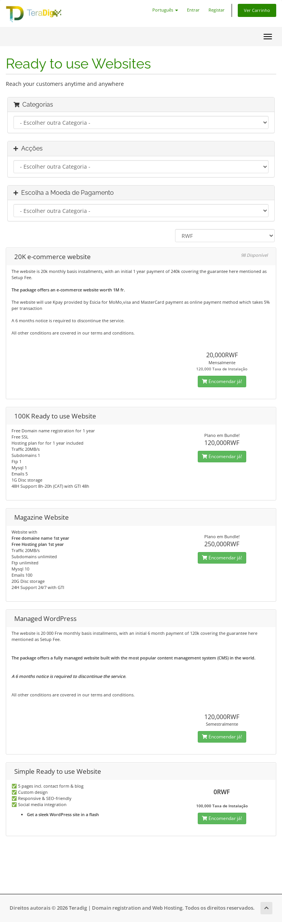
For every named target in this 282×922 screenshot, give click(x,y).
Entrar (193, 10)
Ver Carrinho (257, 10)
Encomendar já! (222, 381)
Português (165, 10)
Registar (217, 10)
